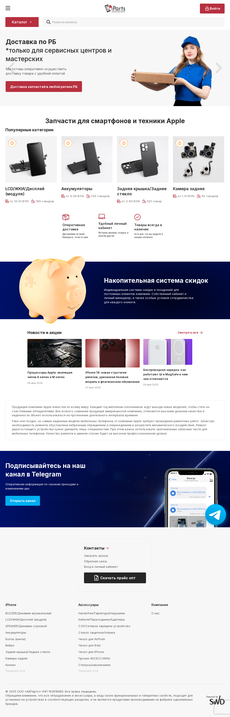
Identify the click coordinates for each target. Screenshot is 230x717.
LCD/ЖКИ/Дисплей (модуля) (24, 191)
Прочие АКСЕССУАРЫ (94, 658)
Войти (212, 8)
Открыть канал (22, 501)
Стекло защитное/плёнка (96, 632)
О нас (155, 613)
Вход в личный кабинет (101, 566)
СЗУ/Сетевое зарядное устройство (104, 626)
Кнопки (10, 665)
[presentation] (11, 68)
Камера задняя (189, 188)
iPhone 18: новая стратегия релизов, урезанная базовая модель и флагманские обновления (112, 377)
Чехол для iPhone (91, 652)
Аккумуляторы (76, 188)
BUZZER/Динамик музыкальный (28, 613)
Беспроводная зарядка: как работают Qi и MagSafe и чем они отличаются (165, 374)
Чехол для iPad (89, 645)
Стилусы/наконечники (94, 665)
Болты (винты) (15, 639)
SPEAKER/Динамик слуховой (26, 626)
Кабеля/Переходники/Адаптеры (101, 619)
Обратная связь (95, 561)
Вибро (9, 645)
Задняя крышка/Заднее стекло (142, 191)
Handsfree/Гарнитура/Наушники (101, 613)
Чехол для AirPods (91, 639)
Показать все (15, 670)
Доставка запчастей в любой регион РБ (43, 87)
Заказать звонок (96, 555)
